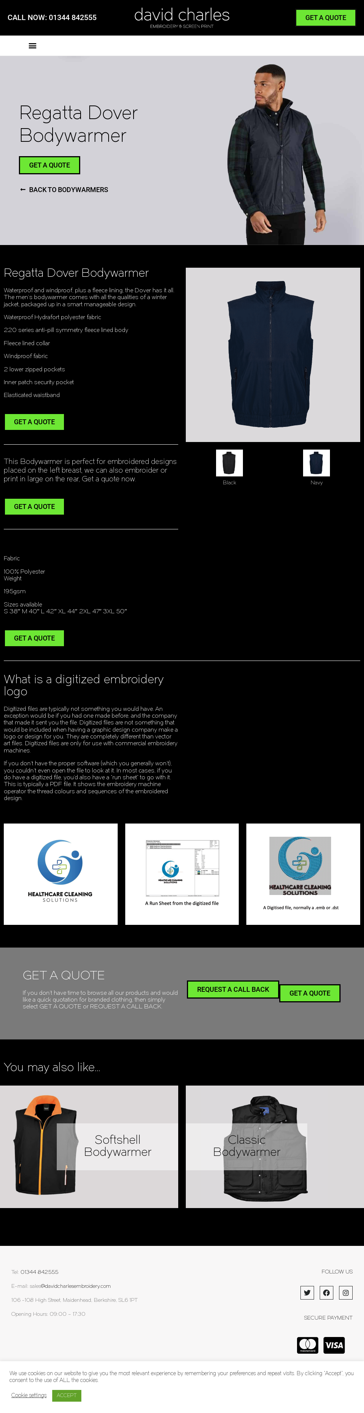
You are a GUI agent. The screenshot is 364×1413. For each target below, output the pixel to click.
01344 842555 (39, 1272)
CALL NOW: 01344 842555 (52, 17)
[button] (32, 45)
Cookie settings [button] (29, 1396)
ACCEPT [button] (67, 1395)
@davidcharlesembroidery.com (76, 1286)
